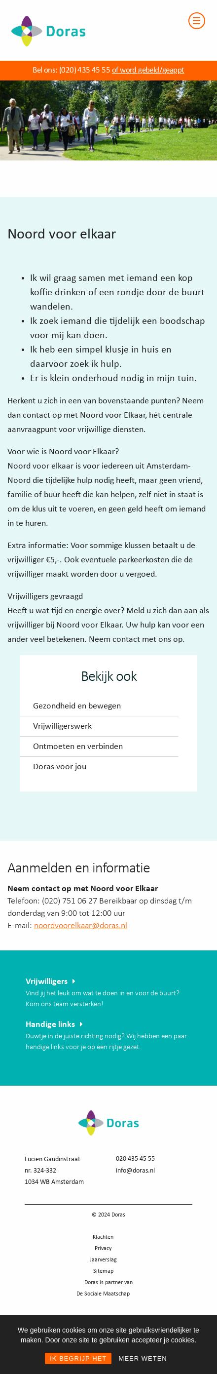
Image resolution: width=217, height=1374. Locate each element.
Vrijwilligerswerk (62, 726)
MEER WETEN (143, 1358)
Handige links (50, 1024)
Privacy (103, 1249)
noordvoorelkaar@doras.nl (80, 926)
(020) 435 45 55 (84, 70)
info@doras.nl (135, 1171)
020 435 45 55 (135, 1159)
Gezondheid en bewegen (77, 706)
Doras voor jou (59, 767)
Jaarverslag (103, 1260)
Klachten (103, 1237)
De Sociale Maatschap (103, 1294)
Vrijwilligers (47, 981)
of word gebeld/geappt (148, 70)
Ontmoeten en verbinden (78, 746)
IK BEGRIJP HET (78, 1358)
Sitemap (103, 1271)
